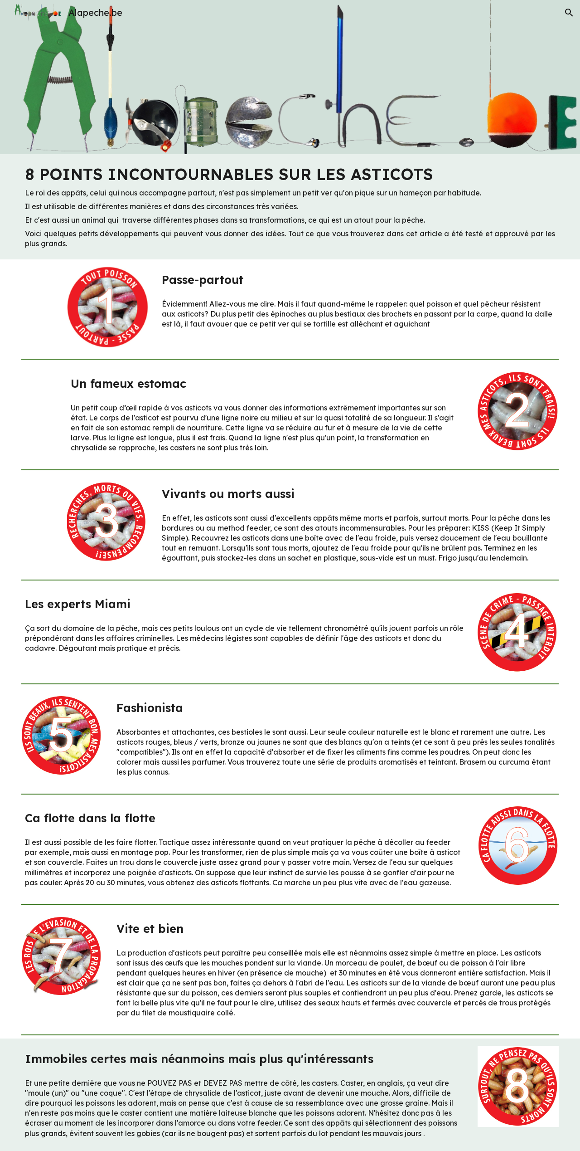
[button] (569, 13)
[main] (289, 206)
